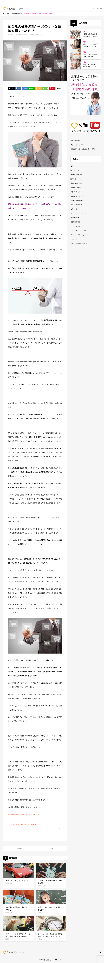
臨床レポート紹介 (76, 179)
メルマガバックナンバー (78, 230)
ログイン (95, 8)
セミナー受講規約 (76, 140)
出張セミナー (74, 217)
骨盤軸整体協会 (75, 222)
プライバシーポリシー (77, 145)
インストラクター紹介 (77, 235)
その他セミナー (75, 239)
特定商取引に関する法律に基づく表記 (82, 149)
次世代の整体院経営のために (35, 35)
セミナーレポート (76, 209)
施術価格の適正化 (21, 35)
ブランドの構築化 (76, 205)
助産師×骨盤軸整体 (76, 200)
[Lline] (31, 88)
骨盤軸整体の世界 (76, 183)
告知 (71, 166)
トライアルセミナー (76, 226)
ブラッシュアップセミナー (79, 213)
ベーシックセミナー (76, 170)
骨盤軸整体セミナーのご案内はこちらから (23, 814)
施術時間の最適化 (76, 187)
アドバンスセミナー (76, 192)
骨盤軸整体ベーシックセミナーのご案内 (26, 824)
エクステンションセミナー (79, 196)
